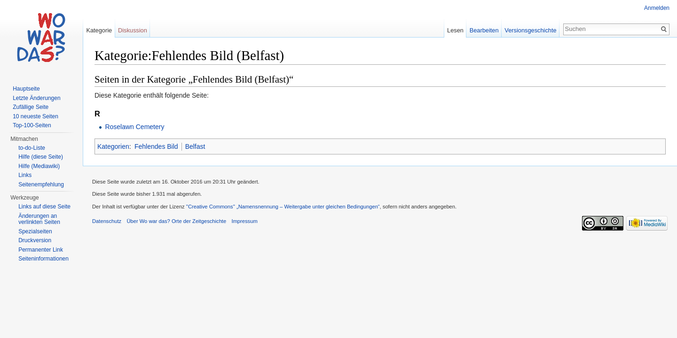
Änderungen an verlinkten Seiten (39, 219)
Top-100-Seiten (32, 125)
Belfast (195, 146)
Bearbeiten (484, 30)
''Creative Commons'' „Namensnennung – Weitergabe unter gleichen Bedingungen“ (283, 206)
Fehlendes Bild (156, 146)
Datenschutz (106, 221)
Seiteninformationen (43, 258)
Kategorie (99, 30)
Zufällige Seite (30, 107)
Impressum (244, 221)
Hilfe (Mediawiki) (39, 166)
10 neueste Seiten (35, 116)
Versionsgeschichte (530, 30)
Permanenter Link (40, 249)
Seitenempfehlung (41, 184)
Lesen (455, 30)
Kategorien (113, 146)
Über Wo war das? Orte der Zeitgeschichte (176, 221)
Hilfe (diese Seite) (40, 157)
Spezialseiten (35, 231)
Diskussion (132, 30)
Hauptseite (26, 88)
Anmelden (656, 8)
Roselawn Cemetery (134, 127)
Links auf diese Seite (44, 206)
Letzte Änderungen (36, 98)
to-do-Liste (31, 148)
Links (24, 175)
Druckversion (34, 240)
